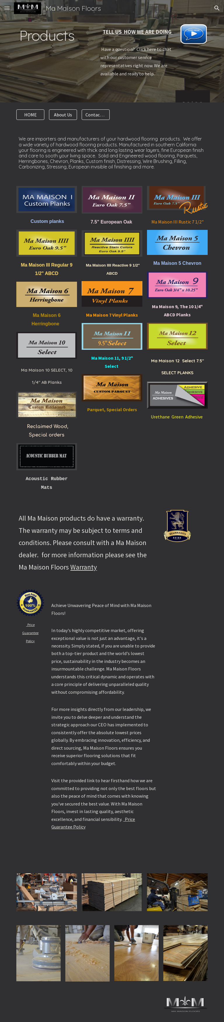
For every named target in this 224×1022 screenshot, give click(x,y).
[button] (7, 8)
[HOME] (30, 115)
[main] (46, 45)
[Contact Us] (95, 115)
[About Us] (62, 115)
